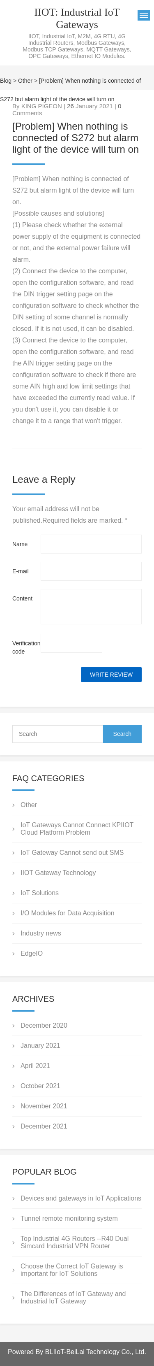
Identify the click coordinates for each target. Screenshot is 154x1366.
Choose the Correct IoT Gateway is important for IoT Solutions (72, 1270)
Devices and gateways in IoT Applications (81, 1198)
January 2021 (40, 1045)
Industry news (41, 933)
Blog (5, 80)
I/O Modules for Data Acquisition (68, 913)
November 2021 (44, 1106)
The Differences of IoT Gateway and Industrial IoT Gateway (73, 1297)
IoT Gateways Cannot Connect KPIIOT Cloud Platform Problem (77, 828)
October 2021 (40, 1085)
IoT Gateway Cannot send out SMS (72, 852)
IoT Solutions (40, 892)
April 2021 (35, 1065)
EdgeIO (32, 953)
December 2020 (44, 1025)
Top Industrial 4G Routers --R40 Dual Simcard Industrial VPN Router (75, 1242)
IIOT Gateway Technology (58, 872)
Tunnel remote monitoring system (69, 1218)
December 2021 (44, 1126)
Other (25, 80)
